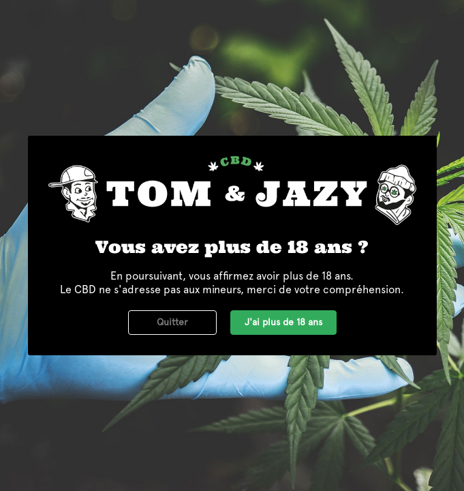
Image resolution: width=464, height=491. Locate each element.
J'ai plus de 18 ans (283, 321)
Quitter (172, 321)
